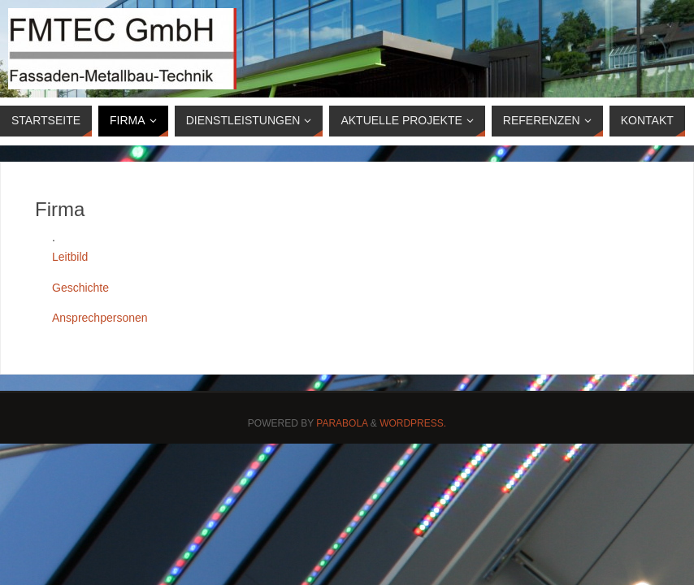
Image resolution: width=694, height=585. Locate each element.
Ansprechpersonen (100, 317)
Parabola (341, 423)
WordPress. (413, 423)
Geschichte (80, 287)
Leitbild (70, 256)
